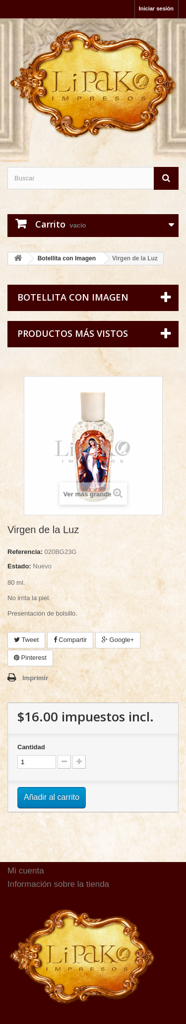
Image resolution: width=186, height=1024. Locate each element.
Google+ (118, 639)
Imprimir (35, 678)
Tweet (26, 639)
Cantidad (31, 747)
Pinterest (30, 657)
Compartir (70, 639)
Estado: (19, 566)
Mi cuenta (25, 870)
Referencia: (25, 551)
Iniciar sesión (156, 8)
